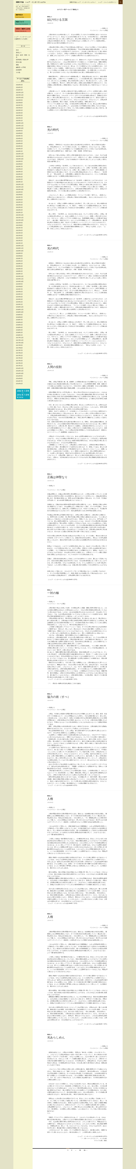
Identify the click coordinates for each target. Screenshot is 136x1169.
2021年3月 (19, 238)
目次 (17, 50)
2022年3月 (19, 207)
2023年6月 (19, 169)
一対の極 (53, 592)
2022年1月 (19, 212)
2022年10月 (19, 189)
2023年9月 (19, 161)
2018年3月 (19, 330)
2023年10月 (19, 159)
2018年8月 (19, 317)
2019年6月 (19, 291)
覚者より (49, 16)
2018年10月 (19, 312)
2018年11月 (19, 309)
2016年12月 (19, 368)
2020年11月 (19, 248)
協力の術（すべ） (58, 696)
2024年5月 (19, 141)
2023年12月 (19, 153)
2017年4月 (19, 358)
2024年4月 (19, 143)
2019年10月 (19, 281)
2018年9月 (19, 314)
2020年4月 (19, 266)
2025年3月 (19, 115)
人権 (50, 798)
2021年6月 (19, 230)
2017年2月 (19, 363)
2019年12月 (19, 276)
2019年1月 (19, 304)
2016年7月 (19, 381)
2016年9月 (19, 376)
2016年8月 (19, 378)
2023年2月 (19, 179)
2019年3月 (19, 299)
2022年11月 (19, 187)
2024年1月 (19, 151)
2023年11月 (19, 156)
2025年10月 (19, 97)
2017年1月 (19, 365)
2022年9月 (19, 192)
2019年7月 (19, 289)
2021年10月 (19, 220)
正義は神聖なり (57, 477)
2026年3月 (19, 84)
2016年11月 (19, 371)
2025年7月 (19, 105)
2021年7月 (19, 228)
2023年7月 (19, 166)
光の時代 (53, 129)
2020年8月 (19, 256)
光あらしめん (56, 1037)
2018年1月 (19, 335)
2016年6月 (19, 383)
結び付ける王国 (57, 19)
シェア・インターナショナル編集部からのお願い (22, 38)
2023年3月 (19, 177)
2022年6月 (19, 199)
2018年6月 (19, 322)
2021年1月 (19, 243)
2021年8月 (19, 225)
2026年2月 (19, 87)
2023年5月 (19, 171)
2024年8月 (19, 133)
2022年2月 (19, 210)
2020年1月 (19, 273)
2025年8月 (19, 102)
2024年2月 (19, 148)
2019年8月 (19, 286)
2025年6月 (19, 108)
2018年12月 (19, 307)
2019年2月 (19, 302)
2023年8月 (19, 164)
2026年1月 (19, 90)
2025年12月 (19, 92)
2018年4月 (19, 327)
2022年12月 (19, 184)
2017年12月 (19, 337)
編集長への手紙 (21, 67)
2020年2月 (19, 271)
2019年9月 (19, 284)
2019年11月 (19, 279)
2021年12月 (19, 215)
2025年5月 (19, 110)
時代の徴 (19, 62)
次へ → (86, 1150)
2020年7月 (19, 258)
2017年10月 (19, 342)
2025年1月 (19, 120)
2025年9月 (19, 100)
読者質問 (19, 70)
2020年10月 (19, 251)
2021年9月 (19, 222)
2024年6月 (19, 138)
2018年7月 (19, 319)
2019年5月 (19, 294)
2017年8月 (19, 348)
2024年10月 (19, 128)
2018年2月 (19, 332)
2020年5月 (19, 263)
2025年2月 (19, 118)
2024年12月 (19, 123)
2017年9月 (19, 345)
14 (80, 1150)
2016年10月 (19, 373)
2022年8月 (19, 194)
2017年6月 (19, 353)
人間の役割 (54, 366)
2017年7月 (19, 350)
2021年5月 (19, 233)
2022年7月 (19, 197)
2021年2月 (19, 240)
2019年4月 (19, 297)
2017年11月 (19, 340)
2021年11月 (19, 217)
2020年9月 (19, 253)
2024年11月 (19, 125)
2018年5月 (19, 325)
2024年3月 (19, 146)
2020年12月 (19, 245)
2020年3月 (19, 268)
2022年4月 (19, 205)
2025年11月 (19, 95)
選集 (17, 65)
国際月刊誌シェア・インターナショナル (82, 2)
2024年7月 (19, 136)
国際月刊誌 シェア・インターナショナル (31, 2)
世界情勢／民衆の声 (22, 59)
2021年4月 (19, 235)
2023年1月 (19, 182)
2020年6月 (19, 261)
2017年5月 (19, 355)
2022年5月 (19, 202)
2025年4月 (19, 113)
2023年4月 (19, 174)
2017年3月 (19, 360)
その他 (18, 72)
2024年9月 (19, 130)
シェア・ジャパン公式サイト (107, 2)
